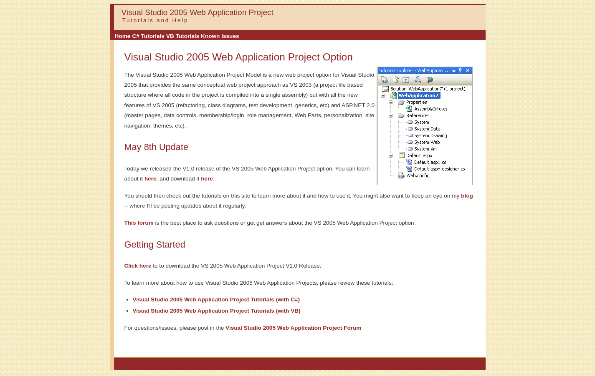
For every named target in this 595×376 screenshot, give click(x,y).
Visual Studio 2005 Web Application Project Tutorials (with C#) (216, 299)
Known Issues (220, 36)
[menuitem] (123, 36)
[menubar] (177, 36)
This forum (139, 223)
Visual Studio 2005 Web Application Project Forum (293, 328)
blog (467, 196)
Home (123, 36)
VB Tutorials (182, 36)
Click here (138, 266)
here (150, 178)
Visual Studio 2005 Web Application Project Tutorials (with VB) (217, 311)
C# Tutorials (148, 36)
